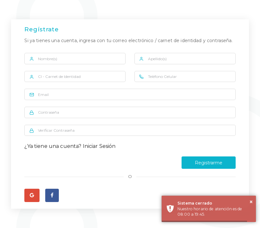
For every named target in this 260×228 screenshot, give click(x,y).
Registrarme (208, 163)
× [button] (251, 202)
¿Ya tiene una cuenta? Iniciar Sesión (69, 146)
